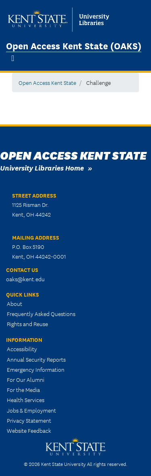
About (14, 303)
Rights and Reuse (27, 323)
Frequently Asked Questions (41, 313)
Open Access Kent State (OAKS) (73, 45)
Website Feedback (29, 430)
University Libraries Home (42, 167)
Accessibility (22, 348)
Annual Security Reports (36, 359)
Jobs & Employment (31, 410)
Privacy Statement (29, 420)
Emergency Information (35, 369)
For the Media (23, 389)
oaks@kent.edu (25, 278)
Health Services (25, 399)
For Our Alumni (25, 379)
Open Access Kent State (47, 82)
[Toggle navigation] (12, 58)
